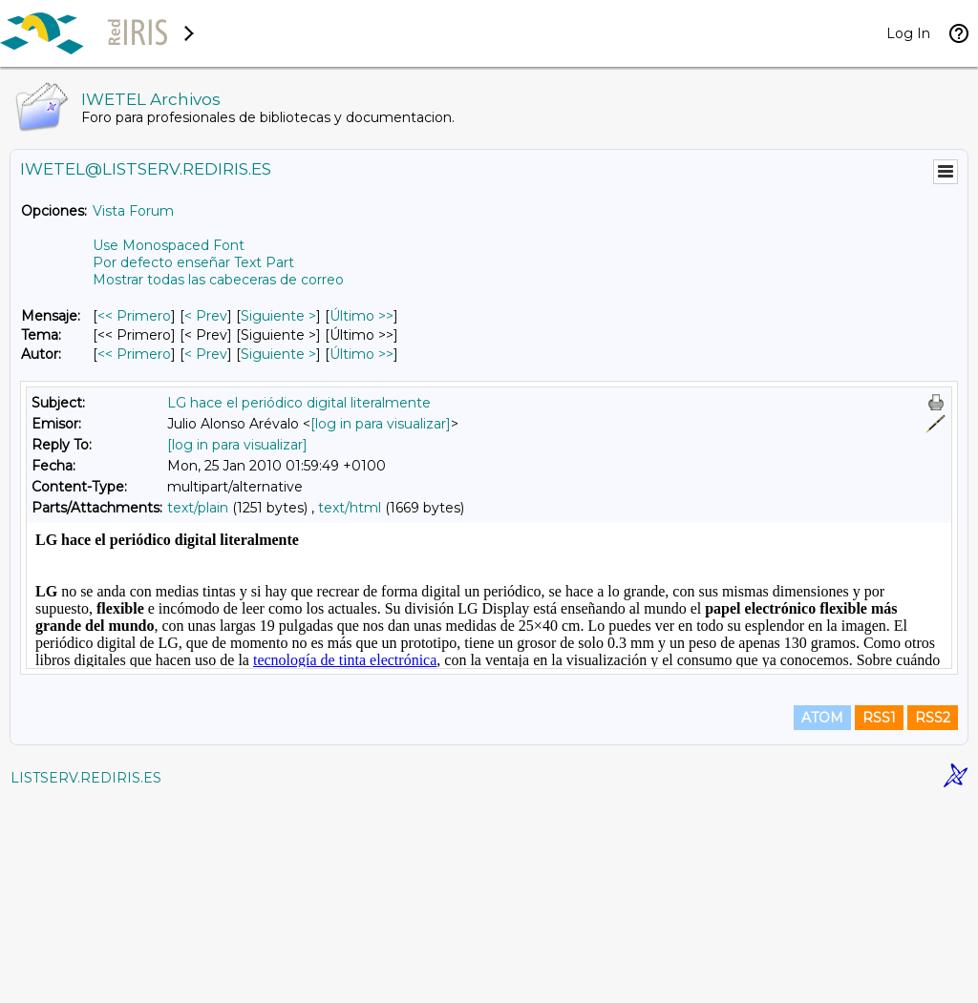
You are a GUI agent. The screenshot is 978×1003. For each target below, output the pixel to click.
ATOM (822, 919)
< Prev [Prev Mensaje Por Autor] (205, 354)
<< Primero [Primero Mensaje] (134, 315)
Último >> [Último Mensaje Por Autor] (361, 354)
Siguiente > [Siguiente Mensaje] (278, 315)
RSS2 (932, 919)
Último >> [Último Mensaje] (361, 315)
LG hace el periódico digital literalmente (299, 402)
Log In (908, 33)
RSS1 (879, 919)
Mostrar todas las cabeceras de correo (218, 279)
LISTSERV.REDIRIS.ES (86, 979)
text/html (349, 507)
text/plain (197, 507)
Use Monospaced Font (168, 245)
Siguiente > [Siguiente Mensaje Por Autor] (278, 354)
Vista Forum (133, 210)
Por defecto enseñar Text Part (193, 262)
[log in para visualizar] (380, 423)
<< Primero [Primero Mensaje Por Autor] (134, 354)
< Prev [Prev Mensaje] (205, 315)
